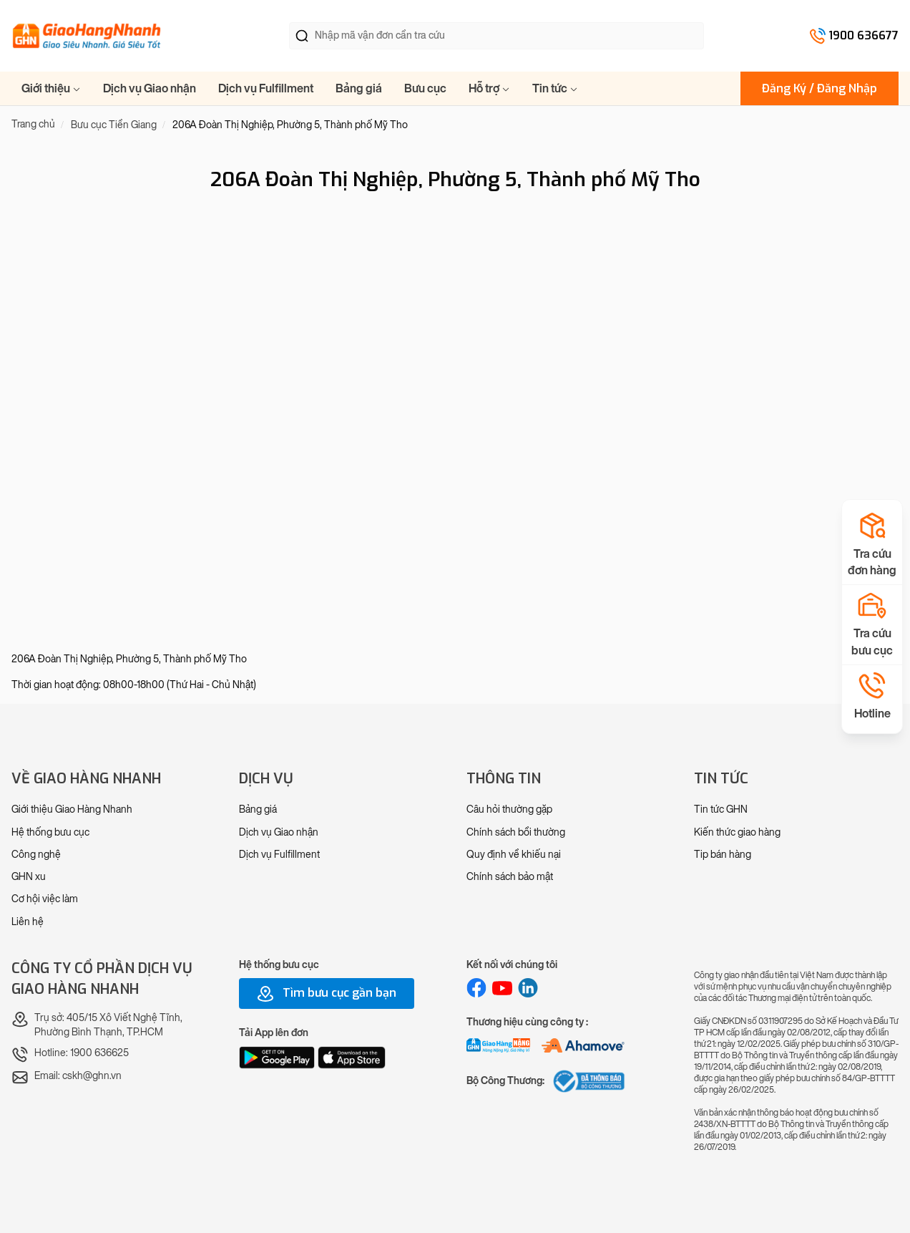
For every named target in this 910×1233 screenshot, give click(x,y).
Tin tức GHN (721, 809)
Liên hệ (27, 922)
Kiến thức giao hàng (737, 832)
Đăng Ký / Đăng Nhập (819, 88)
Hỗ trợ (489, 88)
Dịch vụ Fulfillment (265, 88)
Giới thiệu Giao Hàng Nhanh (71, 809)
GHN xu (28, 877)
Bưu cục (425, 88)
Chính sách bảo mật (509, 877)
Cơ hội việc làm (44, 899)
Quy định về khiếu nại (513, 854)
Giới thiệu (51, 88)
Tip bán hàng (722, 854)
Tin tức (555, 88)
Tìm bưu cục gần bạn (326, 993)
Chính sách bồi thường (515, 832)
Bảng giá (359, 88)
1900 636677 (863, 35)
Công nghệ (36, 854)
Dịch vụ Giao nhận (149, 88)
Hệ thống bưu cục (50, 832)
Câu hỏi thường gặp (509, 809)
